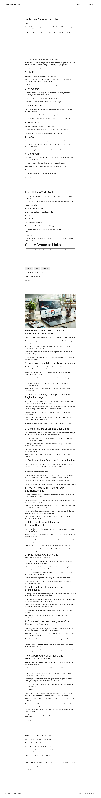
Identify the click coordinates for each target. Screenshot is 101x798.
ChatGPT (33, 72)
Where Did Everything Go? (39, 735)
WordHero (33, 122)
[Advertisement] (50, 46)
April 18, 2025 (28, 280)
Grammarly (34, 153)
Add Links (29, 268)
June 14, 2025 (28, 177)
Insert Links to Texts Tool (39, 192)
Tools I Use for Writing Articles (42, 19)
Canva (31, 137)
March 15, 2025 (28, 720)
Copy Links (45, 268)
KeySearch (33, 88)
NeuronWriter (35, 105)
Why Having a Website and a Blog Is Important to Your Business (45, 332)
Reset (37, 268)
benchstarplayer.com (13, 4)
